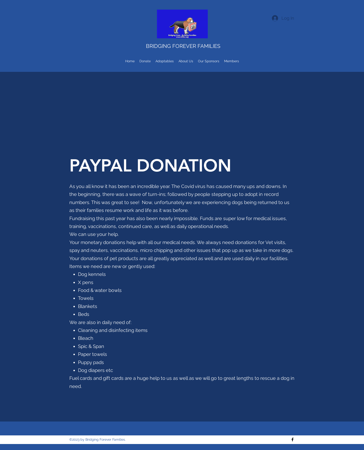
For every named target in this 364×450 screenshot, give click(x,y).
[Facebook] (292, 439)
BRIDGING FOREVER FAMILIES (183, 46)
